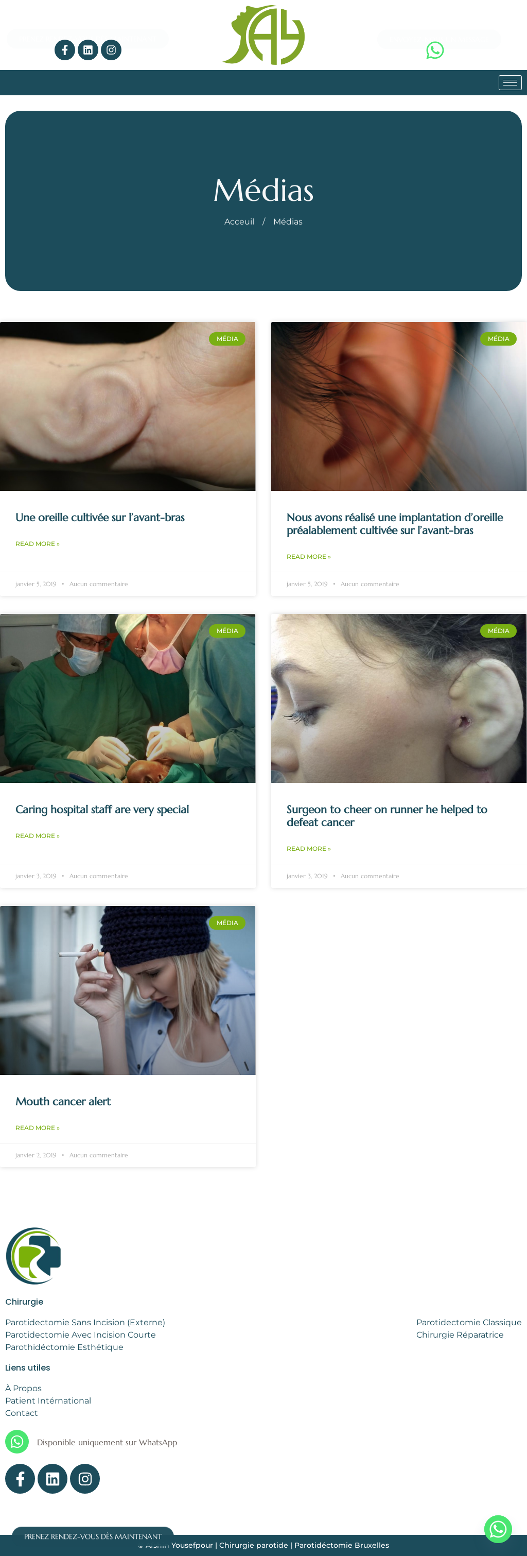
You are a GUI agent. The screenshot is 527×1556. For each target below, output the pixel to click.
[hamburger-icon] (510, 82)
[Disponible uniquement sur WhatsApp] (17, 1442)
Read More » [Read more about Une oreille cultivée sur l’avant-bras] (37, 544)
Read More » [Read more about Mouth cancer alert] (37, 1128)
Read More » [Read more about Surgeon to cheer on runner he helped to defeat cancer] (309, 848)
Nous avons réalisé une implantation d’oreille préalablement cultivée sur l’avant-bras (395, 524)
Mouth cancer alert (63, 1101)
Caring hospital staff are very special (102, 809)
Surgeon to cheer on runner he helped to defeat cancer (387, 816)
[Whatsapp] (498, 1529)
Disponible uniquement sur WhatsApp (107, 1442)
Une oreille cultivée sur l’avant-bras (99, 517)
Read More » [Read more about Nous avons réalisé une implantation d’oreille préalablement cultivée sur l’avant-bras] (309, 556)
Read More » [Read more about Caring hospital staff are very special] (37, 836)
